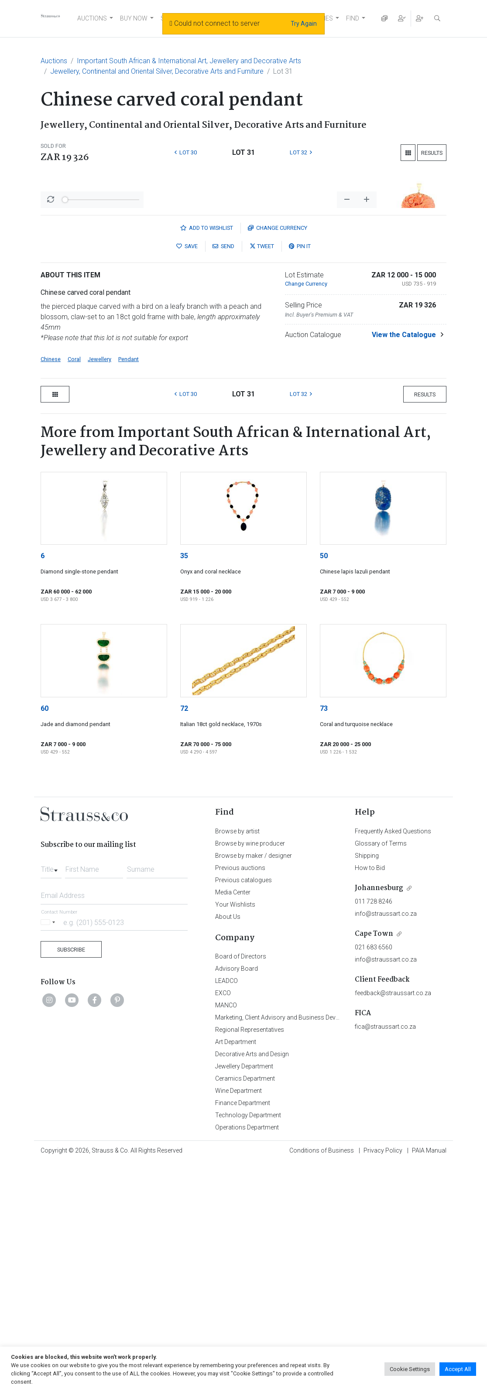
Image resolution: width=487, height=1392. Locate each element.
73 (324, 937)
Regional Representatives (249, 1258)
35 (184, 784)
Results (431, 153)
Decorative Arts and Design (252, 1282)
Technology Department (248, 1343)
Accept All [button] (458, 1369)
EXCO (223, 1221)
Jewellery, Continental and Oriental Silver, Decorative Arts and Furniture (157, 71)
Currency (277, 456)
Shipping (367, 1084)
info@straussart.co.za (386, 1142)
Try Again (304, 23)
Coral (74, 587)
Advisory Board (236, 1197)
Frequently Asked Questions (393, 1059)
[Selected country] (49, 1151)
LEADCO (226, 1209)
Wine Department (238, 1319)
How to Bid (370, 1096)
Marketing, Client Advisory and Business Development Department (304, 1245)
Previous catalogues (243, 1108)
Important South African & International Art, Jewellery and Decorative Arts (189, 61)
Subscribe (71, 1178)
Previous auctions (240, 1096)
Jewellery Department (244, 1294)
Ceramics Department (245, 1306)
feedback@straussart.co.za (393, 1221)
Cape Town (374, 1162)
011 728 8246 (373, 1129)
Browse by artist (237, 1059)
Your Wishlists (235, 1132)
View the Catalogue (404, 563)
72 (184, 937)
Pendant (128, 587)
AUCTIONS (92, 18)
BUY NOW (133, 18)
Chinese (51, 587)
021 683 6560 (373, 1175)
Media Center (232, 1120)
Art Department (235, 1270)
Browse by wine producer (250, 1071)
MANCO (226, 1233)
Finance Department (242, 1331)
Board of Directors (240, 1184)
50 (324, 784)
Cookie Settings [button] (410, 1369)
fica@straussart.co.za (385, 1255)
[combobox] (51, 1095)
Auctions (54, 61)
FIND (352, 18)
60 (44, 937)
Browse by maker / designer (253, 1084)
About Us (227, 1145)
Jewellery (99, 587)
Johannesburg (379, 1116)
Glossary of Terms (381, 1071)
